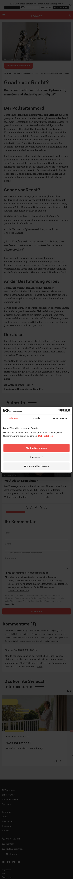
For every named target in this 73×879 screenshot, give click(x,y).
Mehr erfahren (45, 436)
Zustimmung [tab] (13, 418)
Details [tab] (36, 418)
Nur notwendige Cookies (36, 466)
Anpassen (36, 457)
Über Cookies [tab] (60, 418)
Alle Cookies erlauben (36, 448)
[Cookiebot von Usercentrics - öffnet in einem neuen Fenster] (58, 410)
